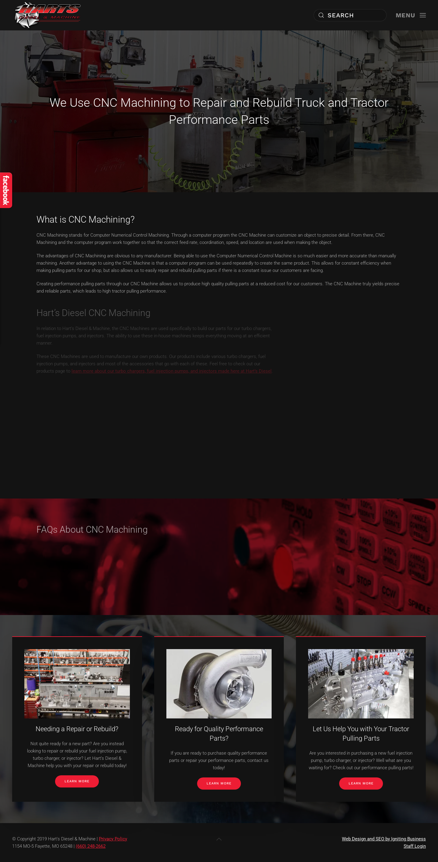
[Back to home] (47, 15)
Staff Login (415, 846)
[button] (411, 15)
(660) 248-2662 (91, 846)
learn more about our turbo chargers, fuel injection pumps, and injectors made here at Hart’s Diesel (171, 371)
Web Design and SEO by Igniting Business (384, 839)
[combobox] (350, 15)
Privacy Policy (113, 839)
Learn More (76, 781)
